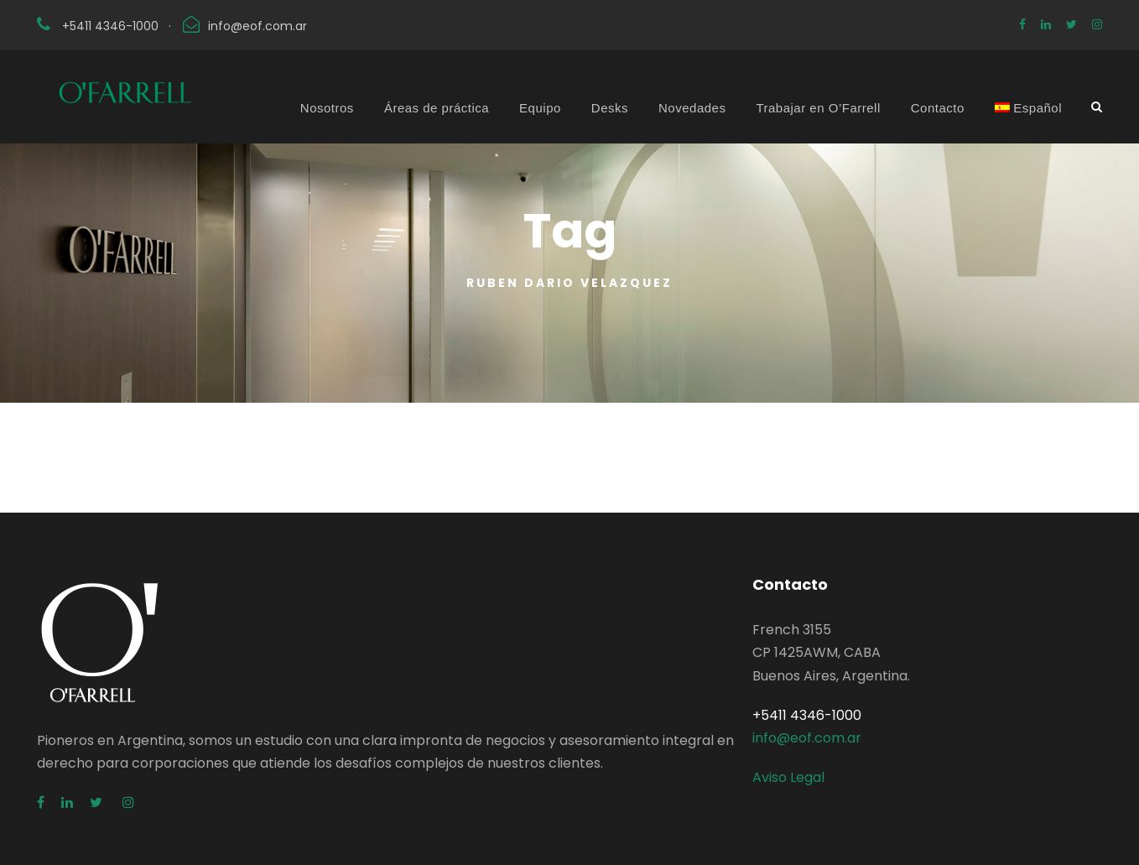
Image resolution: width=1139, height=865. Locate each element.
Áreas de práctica (436, 108)
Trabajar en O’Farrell (818, 108)
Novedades (692, 108)
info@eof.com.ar (257, 26)
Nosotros (327, 108)
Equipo (540, 108)
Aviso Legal (788, 777)
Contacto (938, 108)
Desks (609, 108)
